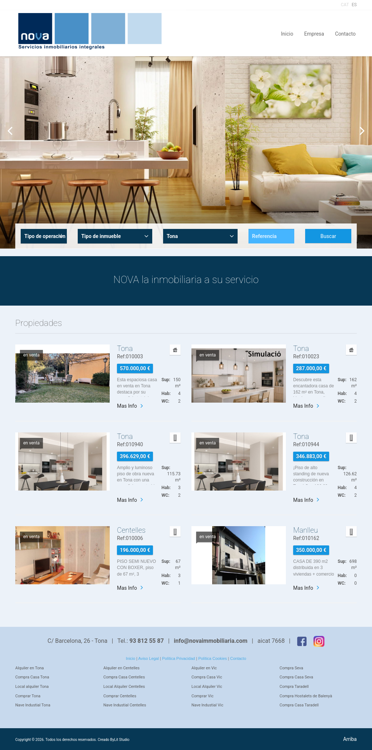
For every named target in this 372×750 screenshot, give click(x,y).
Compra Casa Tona (32, 677)
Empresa (314, 33)
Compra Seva (291, 668)
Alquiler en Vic (204, 668)
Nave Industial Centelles (125, 705)
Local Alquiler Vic (206, 686)
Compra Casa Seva (297, 677)
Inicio (287, 33)
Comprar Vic (202, 696)
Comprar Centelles (120, 696)
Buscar (328, 236)
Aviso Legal (148, 658)
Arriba (350, 739)
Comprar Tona (27, 696)
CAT (345, 4)
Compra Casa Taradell (299, 705)
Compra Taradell (294, 686)
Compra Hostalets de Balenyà (306, 696)
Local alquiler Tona (32, 686)
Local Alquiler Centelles (124, 686)
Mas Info (127, 406)
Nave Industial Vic (207, 705)
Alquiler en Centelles (122, 668)
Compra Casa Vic (206, 677)
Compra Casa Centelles (124, 677)
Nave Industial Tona (32, 705)
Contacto (345, 33)
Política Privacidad (178, 658)
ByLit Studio (119, 740)
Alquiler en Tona (29, 668)
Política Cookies (212, 658)
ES (354, 4)
